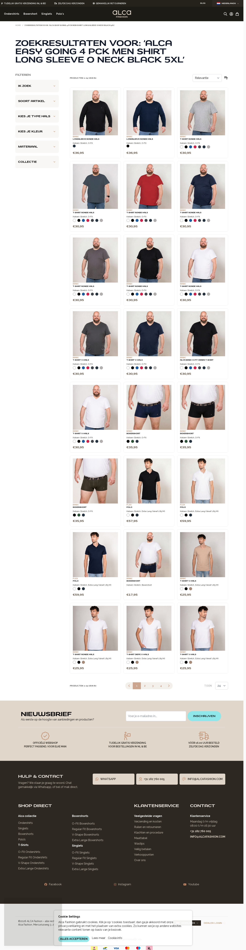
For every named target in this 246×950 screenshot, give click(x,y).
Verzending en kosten (148, 821)
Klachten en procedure (148, 832)
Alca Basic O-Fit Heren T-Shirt (196, 360)
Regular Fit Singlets (84, 858)
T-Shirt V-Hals (81, 360)
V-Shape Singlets (83, 863)
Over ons (140, 860)
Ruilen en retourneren (147, 827)
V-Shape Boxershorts (85, 834)
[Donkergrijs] (199, 148)
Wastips (139, 843)
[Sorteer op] (207, 78)
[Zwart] (128, 146)
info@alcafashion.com (207, 836)
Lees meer (98, 938)
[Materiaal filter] (37, 146)
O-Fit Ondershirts (29, 852)
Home (18, 25)
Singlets (23, 828)
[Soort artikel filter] (37, 101)
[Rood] (195, 148)
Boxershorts (25, 834)
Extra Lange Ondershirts (33, 868)
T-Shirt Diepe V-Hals (138, 654)
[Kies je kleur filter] (37, 131)
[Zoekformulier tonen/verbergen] (225, 14)
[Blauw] (190, 148)
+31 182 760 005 (200, 831)
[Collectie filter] (37, 161)
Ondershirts (25, 823)
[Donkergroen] (132, 442)
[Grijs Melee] (208, 148)
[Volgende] (169, 685)
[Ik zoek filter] (37, 86)
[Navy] (74, 146)
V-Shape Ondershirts (31, 863)
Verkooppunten (144, 854)
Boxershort (133, 434)
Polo (129, 507)
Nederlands (228, 3)
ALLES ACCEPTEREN (74, 939)
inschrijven (204, 716)
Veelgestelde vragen (148, 816)
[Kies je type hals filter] (37, 116)
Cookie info (115, 938)
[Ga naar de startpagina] (122, 14)
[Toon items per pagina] (221, 686)
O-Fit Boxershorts (83, 823)
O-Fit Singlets (81, 852)
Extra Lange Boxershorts (87, 840)
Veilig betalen (142, 849)
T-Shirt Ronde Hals (190, 139)
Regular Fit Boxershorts (87, 829)
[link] (129, 685)
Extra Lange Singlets (85, 869)
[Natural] (190, 590)
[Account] (231, 14)
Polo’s (22, 839)
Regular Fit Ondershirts (32, 857)
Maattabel (140, 838)
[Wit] (181, 148)
